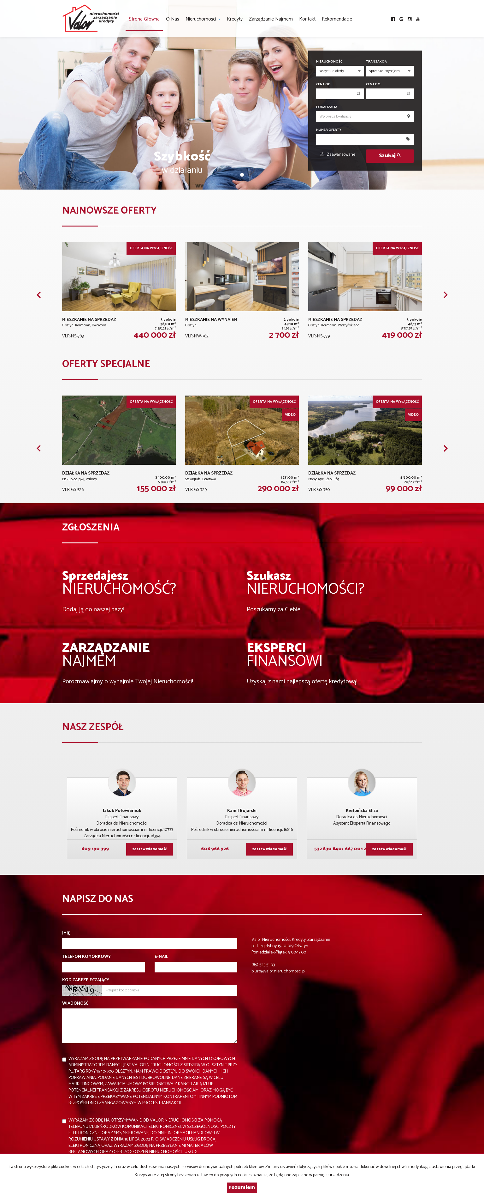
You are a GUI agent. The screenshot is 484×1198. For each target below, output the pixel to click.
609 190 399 (94, 849)
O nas (172, 19)
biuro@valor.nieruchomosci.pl (278, 971)
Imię (66, 933)
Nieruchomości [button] (203, 19)
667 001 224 (357, 849)
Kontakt (307, 19)
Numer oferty (328, 130)
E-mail (161, 957)
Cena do (373, 84)
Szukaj (390, 156)
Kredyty (235, 19)
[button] (38, 295)
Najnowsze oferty (109, 211)
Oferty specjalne (106, 364)
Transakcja (376, 61)
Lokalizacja (326, 107)
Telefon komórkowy (86, 957)
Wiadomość (75, 1004)
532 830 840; (328, 849)
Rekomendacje (337, 19)
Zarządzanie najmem (271, 19)
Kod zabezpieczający (85, 980)
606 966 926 (214, 849)
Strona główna (144, 19)
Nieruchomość (329, 61)
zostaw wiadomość (150, 849)
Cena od (323, 84)
